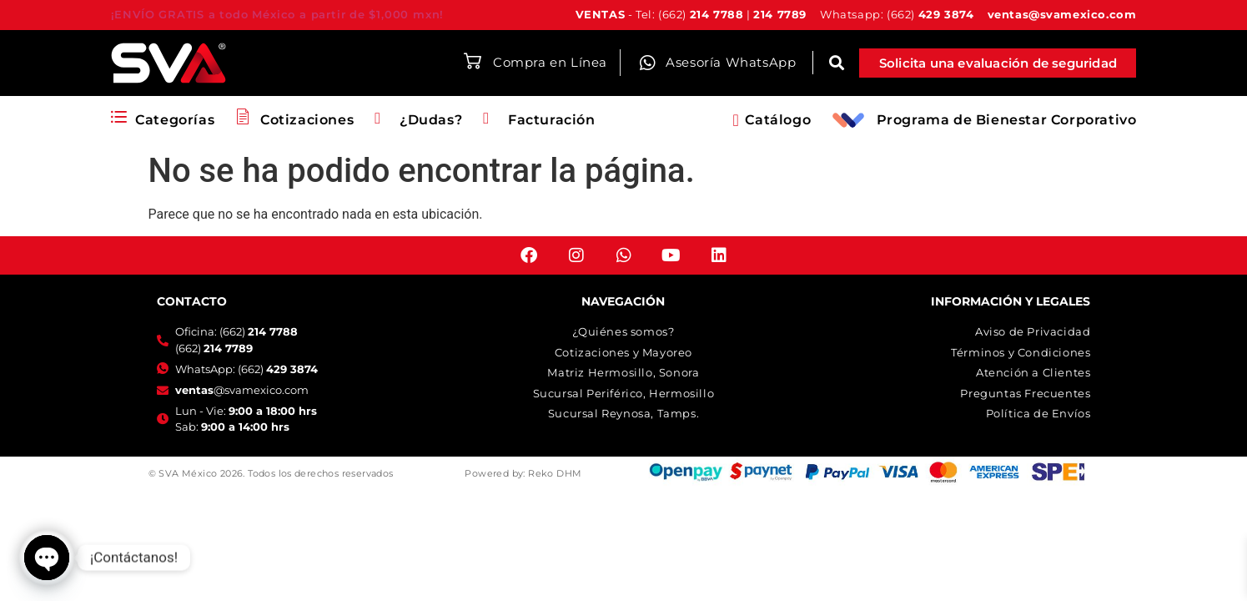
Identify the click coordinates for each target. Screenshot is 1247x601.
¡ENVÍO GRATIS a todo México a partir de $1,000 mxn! (278, 14)
